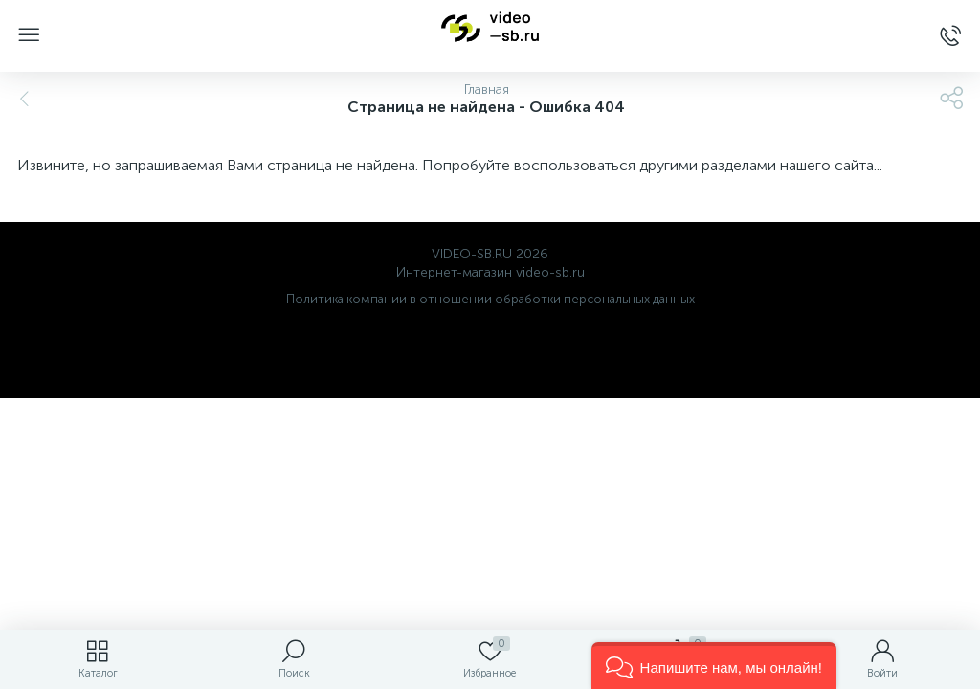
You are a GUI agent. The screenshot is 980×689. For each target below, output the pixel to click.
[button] (713, 665)
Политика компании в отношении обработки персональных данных (490, 299)
